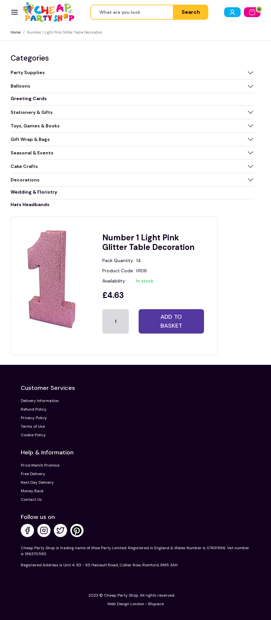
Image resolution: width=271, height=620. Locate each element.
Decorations (25, 180)
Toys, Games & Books (35, 126)
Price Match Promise (40, 465)
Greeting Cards (29, 98)
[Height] (132, 12)
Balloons (20, 86)
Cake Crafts (24, 166)
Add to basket (171, 321)
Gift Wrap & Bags (30, 139)
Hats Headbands (30, 204)
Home (15, 32)
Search (191, 12)
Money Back (32, 491)
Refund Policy (34, 409)
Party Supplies (28, 72)
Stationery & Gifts (32, 112)
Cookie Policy (33, 435)
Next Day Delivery (37, 482)
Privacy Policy (34, 417)
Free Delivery (33, 473)
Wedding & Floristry (34, 192)
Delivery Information (40, 400)
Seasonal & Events (32, 153)
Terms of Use (33, 426)
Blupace (156, 604)
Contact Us (31, 499)
